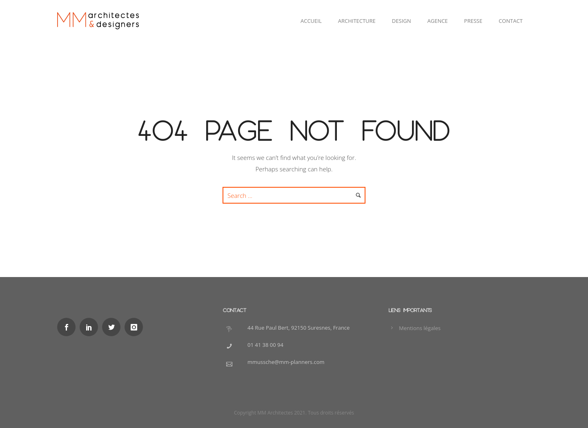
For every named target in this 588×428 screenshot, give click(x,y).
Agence (438, 20)
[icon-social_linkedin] (91, 327)
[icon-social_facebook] (68, 327)
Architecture (357, 20)
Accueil (311, 20)
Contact (511, 20)
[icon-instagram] (136, 327)
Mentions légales (420, 328)
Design (401, 20)
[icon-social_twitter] (113, 327)
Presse (473, 20)
